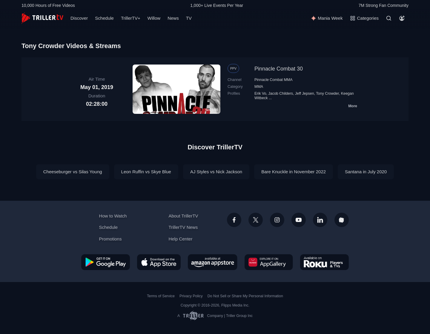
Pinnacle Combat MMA (273, 80)
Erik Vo (260, 93)
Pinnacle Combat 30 (278, 69)
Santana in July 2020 (366, 171)
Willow (154, 18)
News (173, 18)
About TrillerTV (183, 215)
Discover (79, 18)
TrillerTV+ (130, 18)
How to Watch (113, 215)
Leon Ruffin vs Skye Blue (146, 171)
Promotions (110, 238)
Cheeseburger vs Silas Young (72, 171)
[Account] (401, 18)
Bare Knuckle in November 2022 (293, 171)
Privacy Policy (191, 296)
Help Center (180, 238)
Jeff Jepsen (304, 93)
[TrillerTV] (42, 18)
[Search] (388, 18)
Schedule (104, 18)
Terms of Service (161, 296)
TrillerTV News (183, 227)
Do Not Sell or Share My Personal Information (245, 296)
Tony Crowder (327, 93)
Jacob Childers (280, 93)
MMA (258, 87)
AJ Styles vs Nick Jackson (216, 171)
